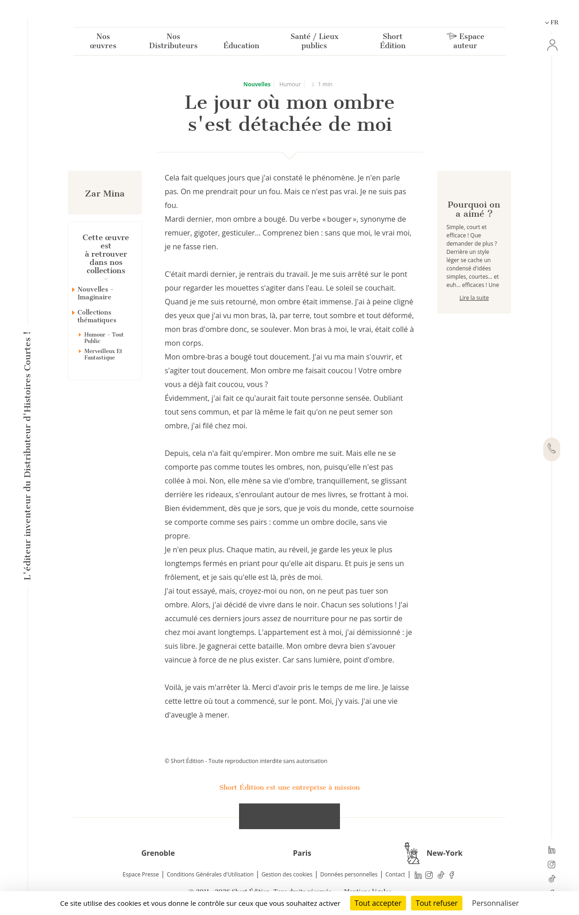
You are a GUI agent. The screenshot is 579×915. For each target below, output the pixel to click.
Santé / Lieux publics (314, 43)
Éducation (241, 47)
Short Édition (393, 43)
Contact (395, 874)
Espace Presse (140, 874)
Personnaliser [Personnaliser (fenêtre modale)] (495, 903)
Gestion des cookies (287, 874)
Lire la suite (474, 330)
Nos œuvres (103, 43)
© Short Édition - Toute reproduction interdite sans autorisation (246, 761)
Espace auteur (465, 43)
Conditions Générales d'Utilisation (210, 874)
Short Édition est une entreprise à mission (289, 787)
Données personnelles (349, 874)
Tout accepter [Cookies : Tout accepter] (378, 903)
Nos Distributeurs (173, 43)
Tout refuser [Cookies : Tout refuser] (437, 903)
